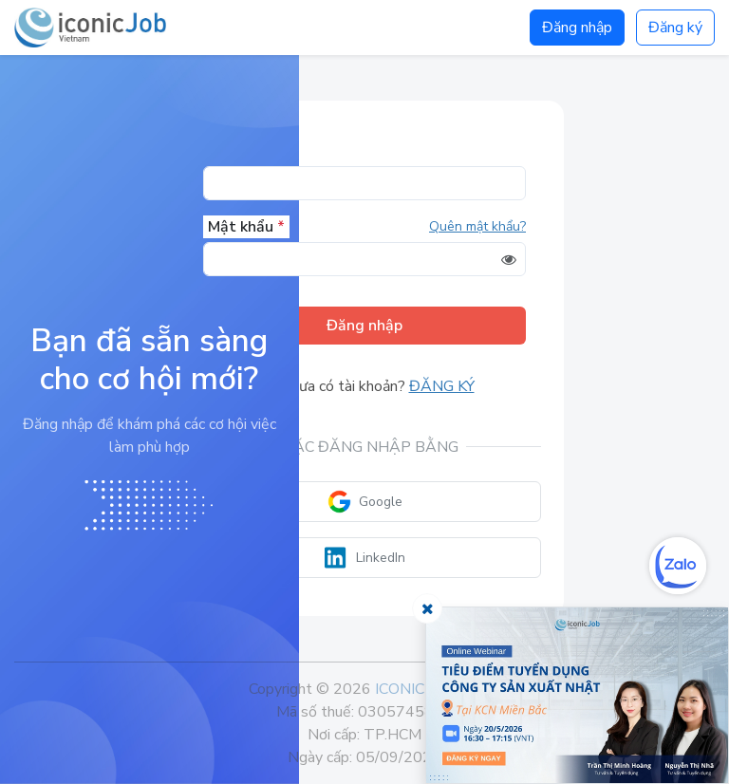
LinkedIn (365, 557)
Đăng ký (675, 27)
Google (364, 501)
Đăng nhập (577, 27)
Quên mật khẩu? (477, 226)
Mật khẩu (246, 226)
